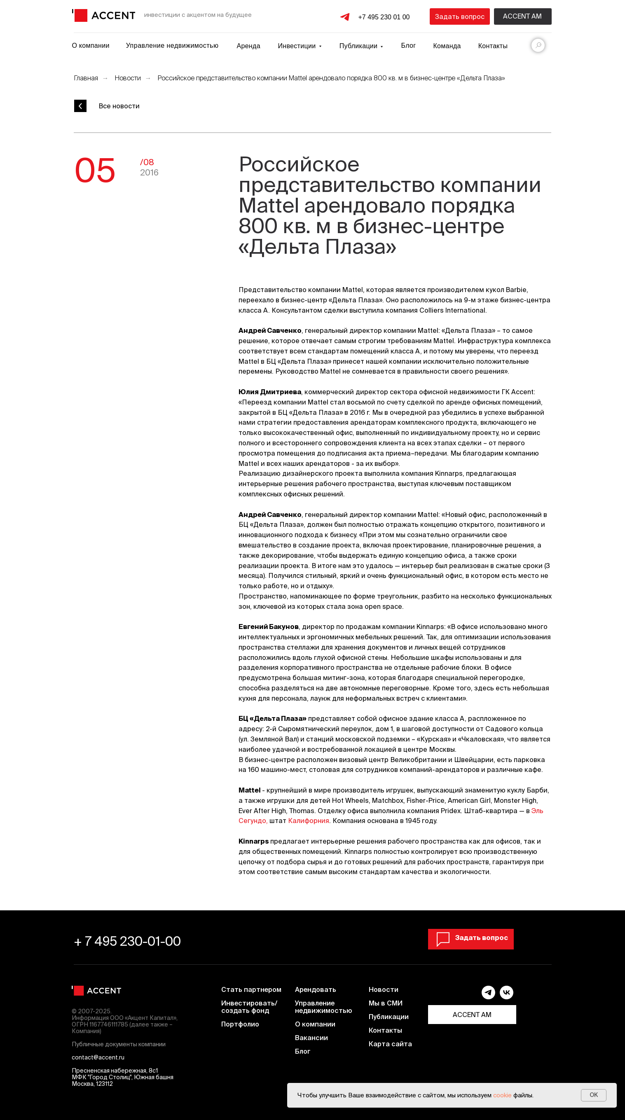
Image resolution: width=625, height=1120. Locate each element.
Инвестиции (297, 45)
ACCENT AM (472, 1014)
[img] (103, 15)
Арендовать (315, 989)
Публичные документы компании (119, 1044)
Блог (408, 45)
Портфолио (240, 1024)
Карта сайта (390, 1044)
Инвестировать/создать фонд (249, 1006)
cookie (502, 1095)
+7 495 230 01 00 (384, 17)
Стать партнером (251, 989)
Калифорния (308, 820)
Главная (86, 78)
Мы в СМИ (386, 1003)
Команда (447, 45)
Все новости (119, 106)
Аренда (248, 45)
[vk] (506, 997)
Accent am (522, 16)
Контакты (493, 45)
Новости (128, 78)
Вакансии (311, 1037)
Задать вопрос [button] (460, 16)
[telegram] (488, 997)
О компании (90, 45)
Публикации (389, 1016)
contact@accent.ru (98, 1057)
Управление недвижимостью (172, 45)
